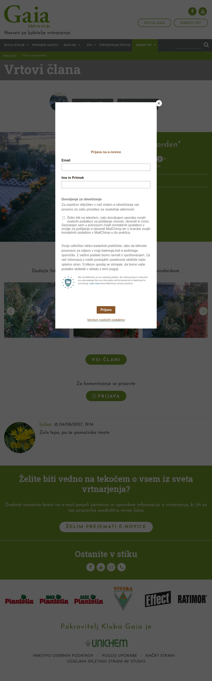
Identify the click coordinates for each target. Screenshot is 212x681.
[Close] (159, 103)
